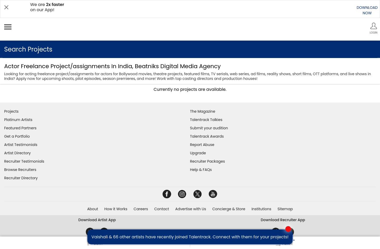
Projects (11, 111)
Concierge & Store (228, 209)
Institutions (261, 209)
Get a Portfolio (17, 136)
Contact (161, 209)
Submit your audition (209, 128)
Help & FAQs (201, 170)
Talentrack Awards (207, 136)
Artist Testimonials (20, 145)
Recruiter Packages (207, 161)
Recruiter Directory (21, 178)
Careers (141, 209)
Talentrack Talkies (206, 120)
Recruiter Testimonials (24, 161)
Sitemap (285, 209)
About (92, 209)
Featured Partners (20, 128)
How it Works (115, 209)
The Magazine (202, 111)
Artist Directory (17, 153)
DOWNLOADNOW (367, 10)
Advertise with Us (190, 209)
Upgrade (198, 153)
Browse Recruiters (20, 170)
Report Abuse (202, 145)
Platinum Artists (18, 120)
